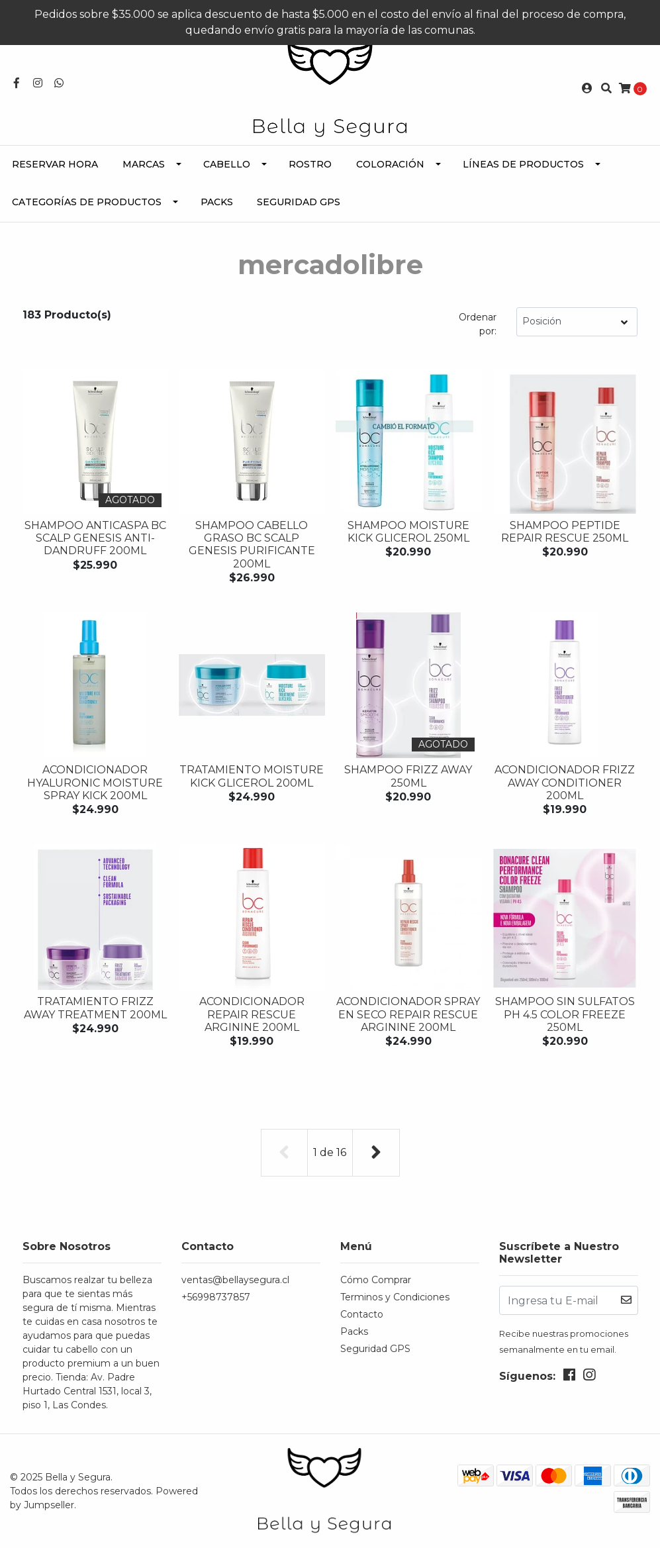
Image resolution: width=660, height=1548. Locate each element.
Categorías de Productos (87, 202)
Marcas (143, 164)
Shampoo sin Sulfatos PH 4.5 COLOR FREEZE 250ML (565, 1014)
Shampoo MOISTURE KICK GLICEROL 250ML (408, 531)
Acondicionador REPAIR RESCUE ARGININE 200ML (252, 1014)
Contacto (361, 1314)
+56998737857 (215, 1297)
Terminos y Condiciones (394, 1297)
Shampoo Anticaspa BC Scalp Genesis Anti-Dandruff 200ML (95, 538)
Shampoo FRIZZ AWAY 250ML (408, 776)
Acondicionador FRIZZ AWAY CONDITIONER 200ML (565, 782)
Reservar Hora (55, 164)
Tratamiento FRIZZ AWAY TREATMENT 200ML (95, 1007)
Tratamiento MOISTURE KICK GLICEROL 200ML (251, 776)
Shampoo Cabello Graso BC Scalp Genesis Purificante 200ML (252, 544)
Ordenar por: (477, 324)
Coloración (390, 164)
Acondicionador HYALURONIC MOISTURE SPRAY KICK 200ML (95, 782)
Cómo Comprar (375, 1280)
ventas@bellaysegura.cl (235, 1280)
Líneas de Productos (523, 164)
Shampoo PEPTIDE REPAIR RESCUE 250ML (564, 531)
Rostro (310, 164)
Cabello (226, 164)
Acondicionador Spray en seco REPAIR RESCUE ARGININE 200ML (408, 1014)
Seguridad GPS (298, 202)
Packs (217, 202)
